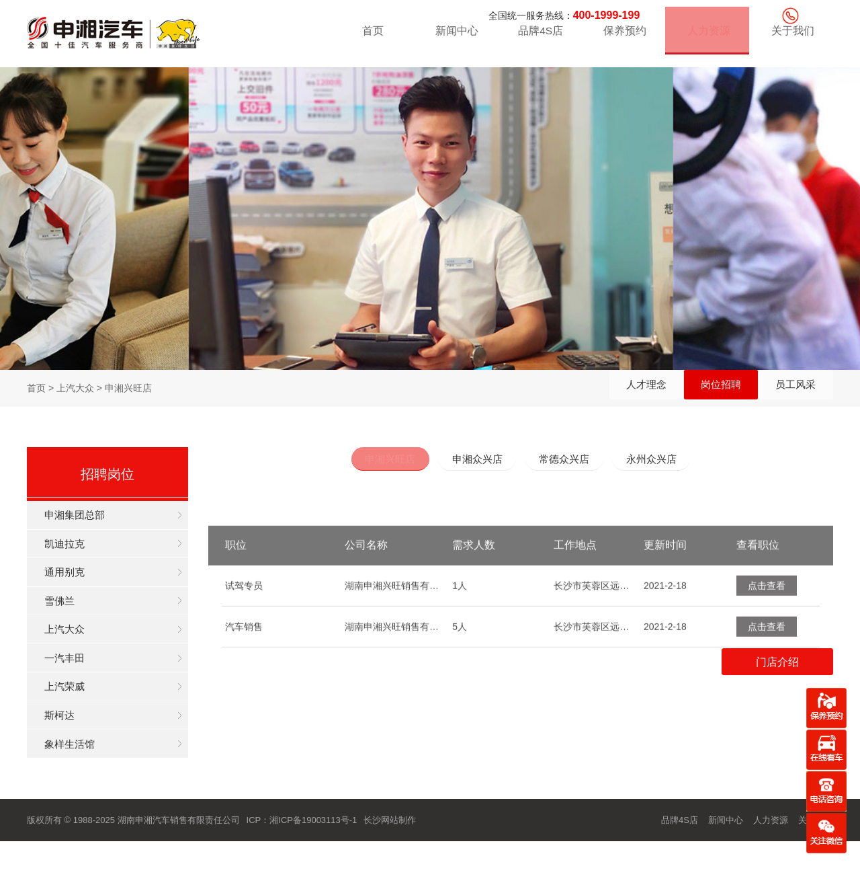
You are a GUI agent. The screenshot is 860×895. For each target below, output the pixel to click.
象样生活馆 (81, 791)
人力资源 (706, 36)
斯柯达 (70, 757)
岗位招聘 (699, 388)
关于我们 (790, 36)
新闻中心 (454, 36)
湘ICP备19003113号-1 (313, 871)
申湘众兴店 (472, 460)
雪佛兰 (70, 620)
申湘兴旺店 (373, 460)
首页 (371, 36)
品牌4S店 (539, 36)
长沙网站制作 (389, 871)
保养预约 (622, 36)
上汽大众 (75, 654)
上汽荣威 (75, 723)
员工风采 (788, 388)
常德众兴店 (570, 460)
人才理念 (610, 388)
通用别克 (75, 586)
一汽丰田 (75, 689)
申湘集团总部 (86, 517)
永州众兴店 (668, 460)
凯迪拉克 (75, 551)
